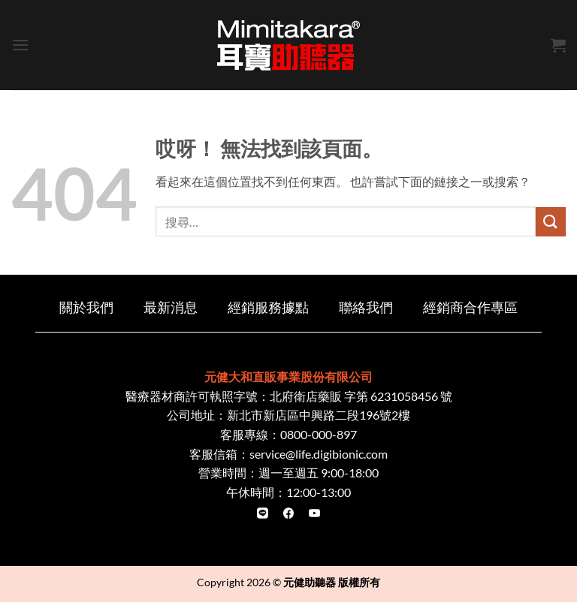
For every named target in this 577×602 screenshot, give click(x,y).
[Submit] (551, 221)
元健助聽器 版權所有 (331, 582)
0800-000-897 (318, 434)
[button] (20, 44)
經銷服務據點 (268, 307)
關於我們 (86, 307)
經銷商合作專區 (470, 307)
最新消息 (170, 307)
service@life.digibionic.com (318, 454)
